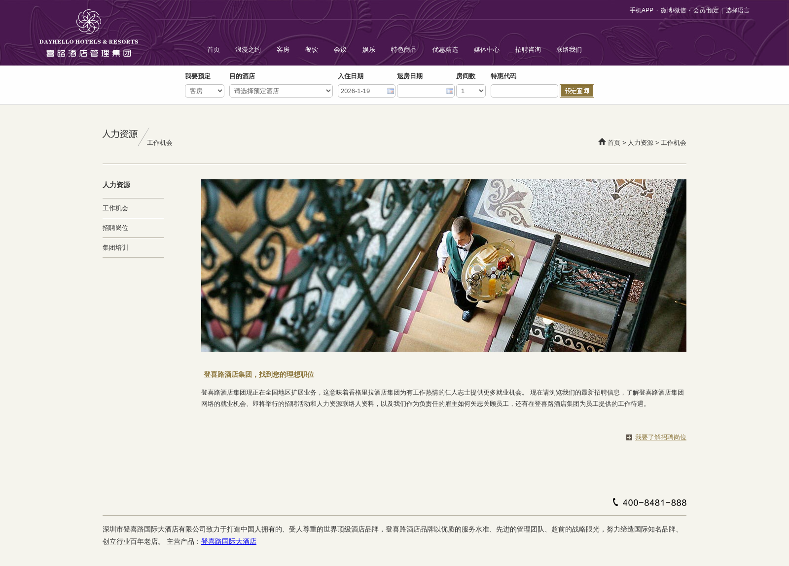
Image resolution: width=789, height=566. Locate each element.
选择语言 (738, 10)
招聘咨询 (528, 49)
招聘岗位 (115, 228)
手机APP (641, 10)
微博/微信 (673, 10)
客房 (283, 49)
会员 (699, 10)
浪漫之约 (248, 49)
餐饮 (311, 49)
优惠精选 (445, 49)
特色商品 (404, 49)
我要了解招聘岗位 (660, 437)
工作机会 (115, 208)
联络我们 (569, 49)
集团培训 (115, 247)
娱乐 (368, 49)
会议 (340, 49)
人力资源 (640, 142)
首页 (213, 49)
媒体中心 (487, 49)
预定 (713, 10)
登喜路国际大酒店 (228, 541)
